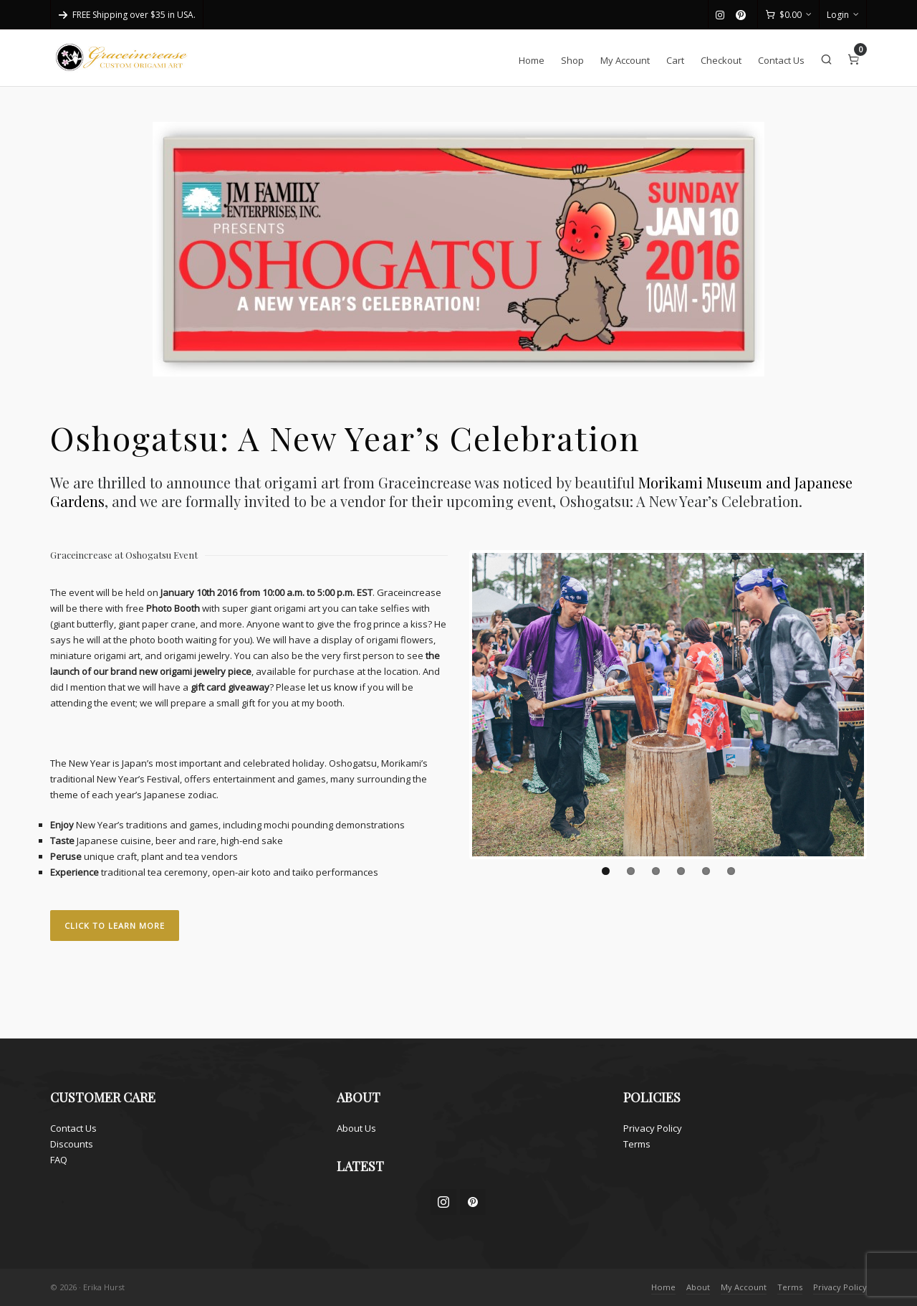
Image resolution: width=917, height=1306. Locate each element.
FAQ (58, 1159)
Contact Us (73, 1128)
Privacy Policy (652, 1128)
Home (663, 1287)
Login (843, 15)
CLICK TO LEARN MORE (114, 925)
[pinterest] (743, 15)
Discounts (71, 1143)
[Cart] (788, 15)
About (698, 1287)
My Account (744, 1287)
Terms (636, 1143)
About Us (356, 1128)
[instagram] (722, 15)
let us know (332, 687)
